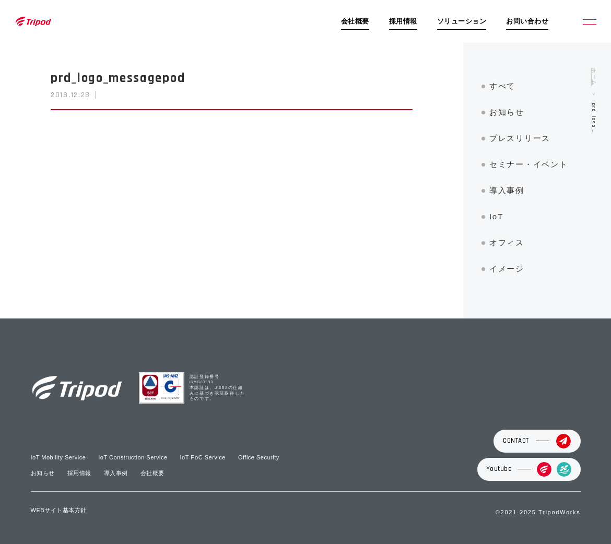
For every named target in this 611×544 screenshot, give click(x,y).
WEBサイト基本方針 (59, 510)
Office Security (258, 457)
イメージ (506, 268)
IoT (496, 216)
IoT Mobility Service (58, 457)
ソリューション (462, 21)
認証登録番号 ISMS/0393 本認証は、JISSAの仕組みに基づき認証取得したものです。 (217, 388)
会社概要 (355, 21)
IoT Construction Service (132, 457)
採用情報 (403, 21)
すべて (502, 85)
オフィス (506, 242)
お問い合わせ (527, 21)
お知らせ (506, 112)
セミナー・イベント (528, 164)
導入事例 (506, 190)
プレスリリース (519, 138)
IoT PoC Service (203, 457)
